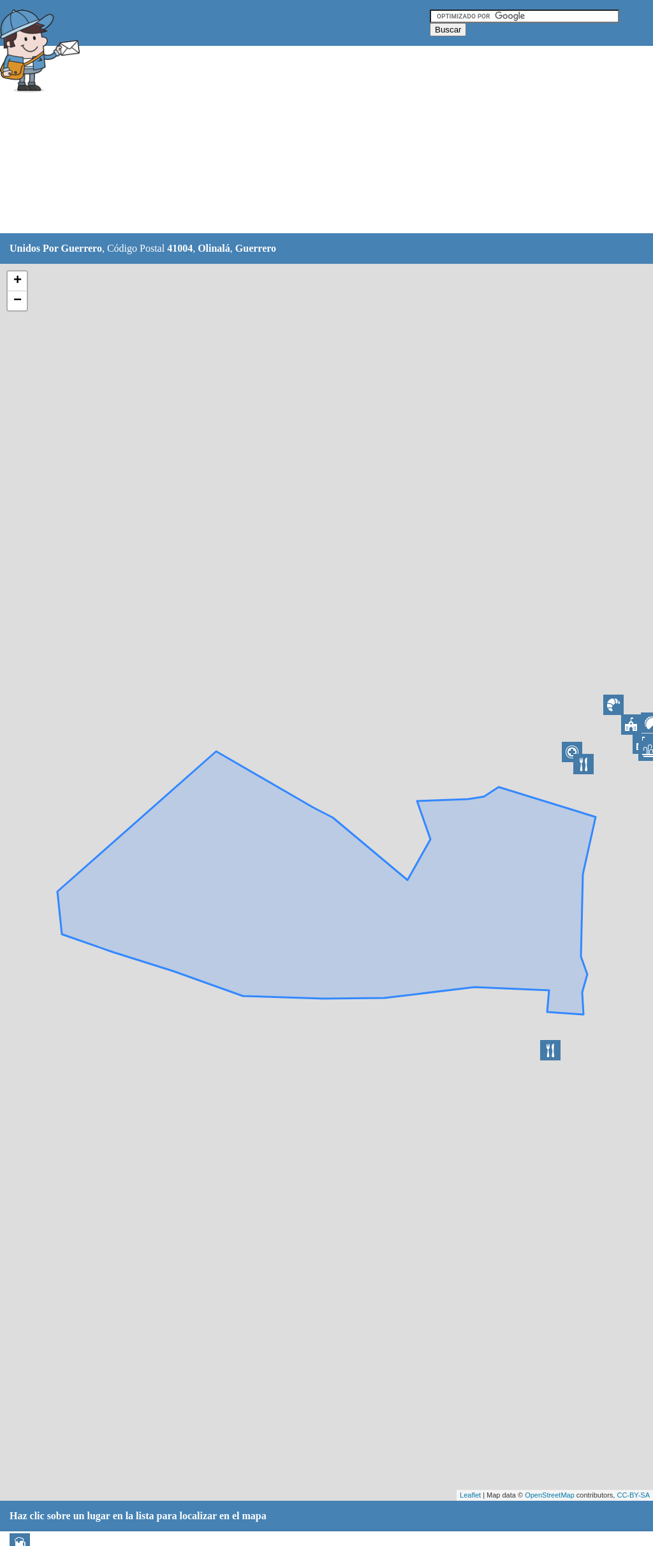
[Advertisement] (318, 140)
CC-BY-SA (633, 1495)
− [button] (17, 300)
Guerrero (255, 248)
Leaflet (470, 1495)
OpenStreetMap (550, 1495)
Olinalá (214, 248)
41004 (180, 248)
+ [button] (17, 281)
